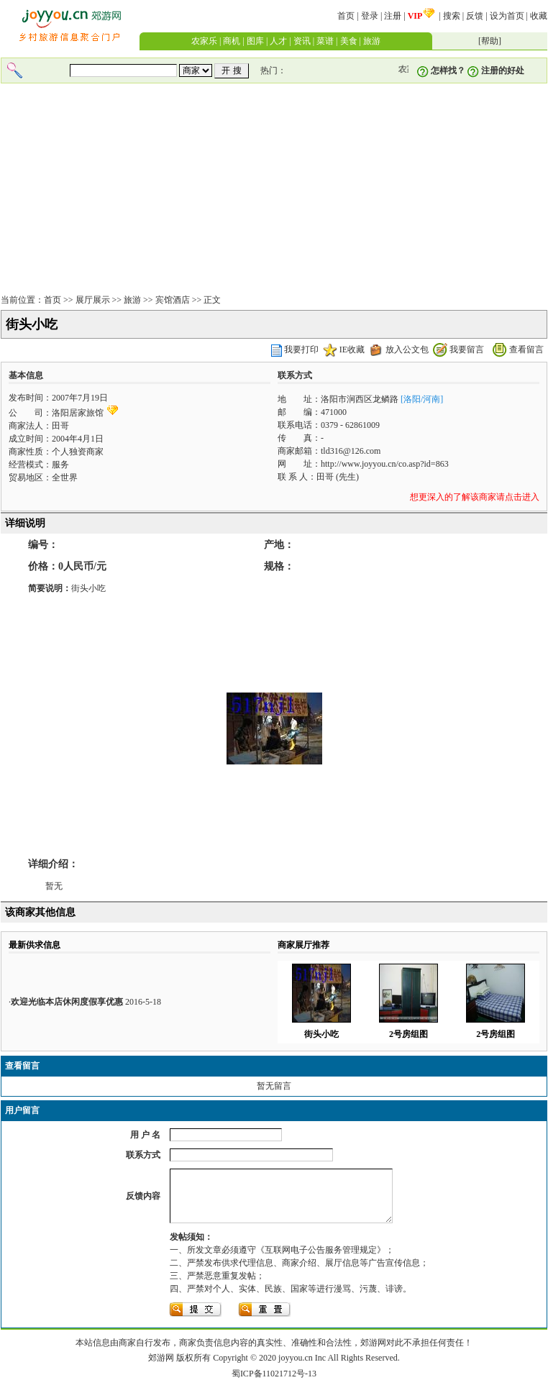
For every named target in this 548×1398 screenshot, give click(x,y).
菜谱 (325, 41)
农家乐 (204, 41)
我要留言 (466, 349)
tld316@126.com (350, 451)
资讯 (302, 41)
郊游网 (161, 1368)
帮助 (489, 41)
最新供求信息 (34, 945)
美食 (348, 41)
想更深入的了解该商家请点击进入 (474, 497)
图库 (255, 41)
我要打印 (301, 349)
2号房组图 (408, 1034)
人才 (278, 41)
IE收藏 (352, 349)
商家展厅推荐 (303, 945)
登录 (369, 16)
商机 (231, 41)
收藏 (538, 16)
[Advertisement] (274, 190)
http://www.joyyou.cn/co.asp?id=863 (385, 464)
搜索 (451, 16)
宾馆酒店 (172, 300)
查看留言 (526, 349)
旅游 (371, 41)
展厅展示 (93, 300)
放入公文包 (407, 349)
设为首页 (507, 16)
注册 (392, 16)
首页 (346, 16)
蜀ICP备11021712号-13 (274, 1384)
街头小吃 (321, 1034)
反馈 (474, 16)
